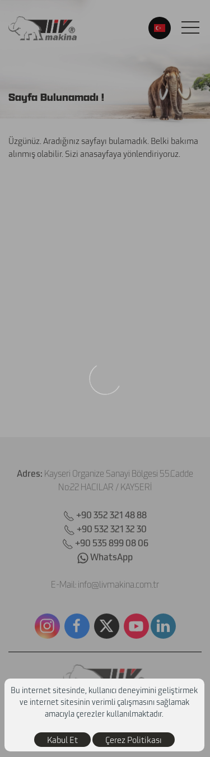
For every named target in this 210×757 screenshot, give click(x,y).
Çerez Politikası (133, 739)
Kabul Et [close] (62, 739)
